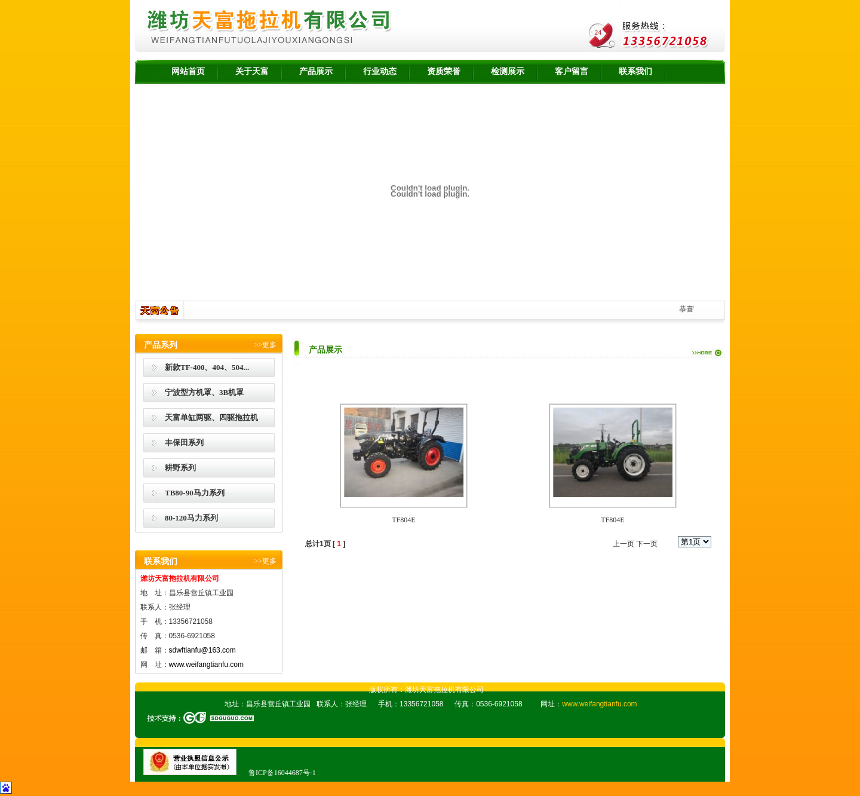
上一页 (623, 544)
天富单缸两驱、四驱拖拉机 (211, 417)
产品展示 (316, 71)
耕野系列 (180, 467)
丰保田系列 (184, 442)
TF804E (403, 520)
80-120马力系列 (191, 517)
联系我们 (635, 71)
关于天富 (252, 71)
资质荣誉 (443, 71)
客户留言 (571, 71)
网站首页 (188, 71)
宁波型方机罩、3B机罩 (204, 392)
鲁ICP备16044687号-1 (282, 773)
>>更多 (265, 345)
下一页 (647, 544)
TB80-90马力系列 (195, 492)
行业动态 (380, 71)
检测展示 (507, 71)
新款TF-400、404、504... (207, 367)
